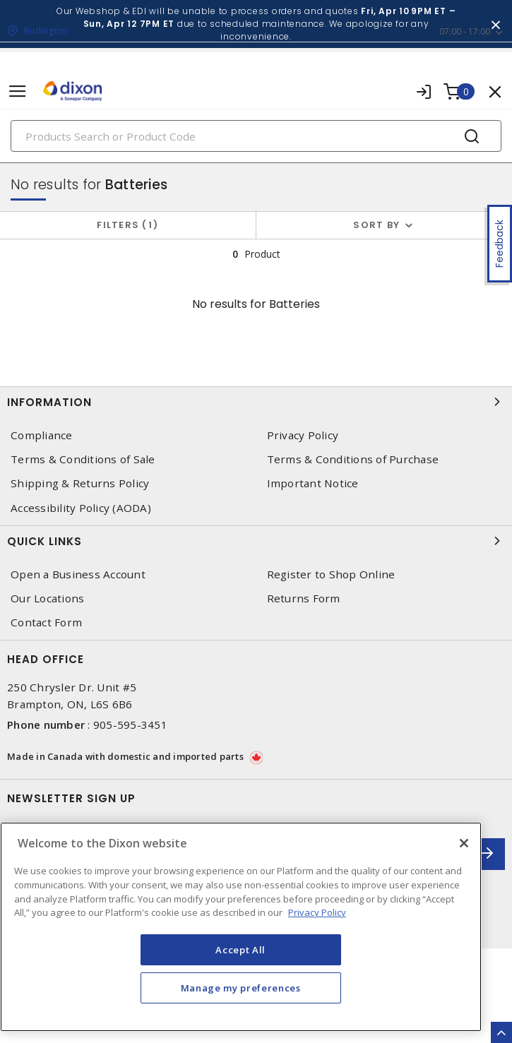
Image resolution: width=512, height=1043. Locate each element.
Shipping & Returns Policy (80, 483)
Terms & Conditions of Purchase (353, 459)
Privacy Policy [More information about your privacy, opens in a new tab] (317, 912)
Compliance (42, 435)
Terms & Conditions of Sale (83, 459)
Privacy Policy (303, 435)
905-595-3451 (130, 724)
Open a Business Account (78, 574)
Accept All (240, 949)
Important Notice (313, 483)
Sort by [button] (376, 225)
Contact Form (46, 622)
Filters (127, 225)
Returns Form (303, 598)
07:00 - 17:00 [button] (464, 31)
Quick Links (256, 541)
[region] (241, 927)
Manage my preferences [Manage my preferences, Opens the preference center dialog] (241, 988)
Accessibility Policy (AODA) (81, 508)
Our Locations (47, 598)
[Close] (464, 843)
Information (256, 402)
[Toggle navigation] (17, 91)
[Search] (256, 136)
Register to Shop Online (331, 574)
